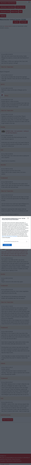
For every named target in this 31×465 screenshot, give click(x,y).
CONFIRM (7, 244)
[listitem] (15, 241)
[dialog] (15, 232)
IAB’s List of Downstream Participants (9, 236)
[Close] (28, 218)
